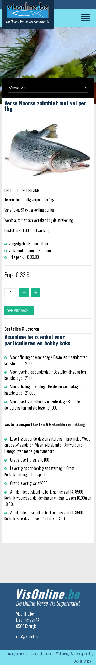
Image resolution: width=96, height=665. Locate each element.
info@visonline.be (29, 636)
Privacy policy (15, 653)
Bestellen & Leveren (21, 329)
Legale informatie (41, 653)
